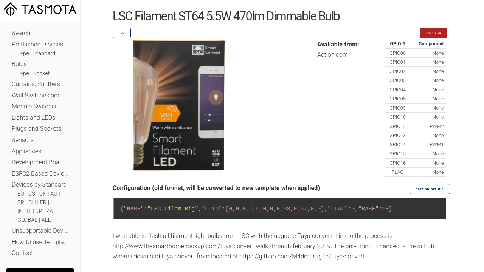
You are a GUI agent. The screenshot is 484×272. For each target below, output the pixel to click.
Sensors (23, 140)
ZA (49, 211)
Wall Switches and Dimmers (40, 95)
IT (29, 211)
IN (20, 211)
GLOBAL (27, 220)
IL (53, 202)
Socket (41, 73)
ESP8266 (433, 33)
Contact (22, 253)
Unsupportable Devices (40, 230)
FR (43, 202)
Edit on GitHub (430, 189)
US (31, 194)
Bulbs (19, 64)
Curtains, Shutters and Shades (40, 84)
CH (32, 202)
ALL (46, 220)
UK (43, 194)
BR (20, 202)
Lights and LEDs (34, 117)
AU (53, 194)
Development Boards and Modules (40, 162)
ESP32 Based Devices (40, 173)
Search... (23, 33)
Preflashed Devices (37, 44)
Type (23, 53)
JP (39, 211)
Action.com (332, 54)
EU (20, 194)
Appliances (27, 151)
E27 (122, 33)
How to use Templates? (40, 242)
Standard (44, 53)
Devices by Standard (39, 184)
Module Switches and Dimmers (40, 106)
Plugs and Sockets (37, 128)
